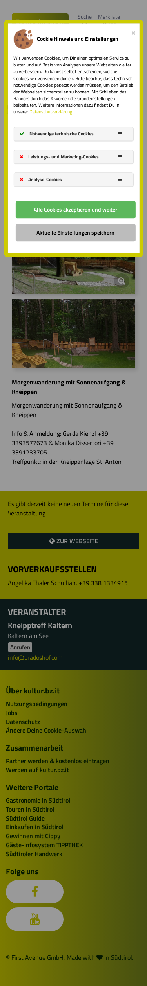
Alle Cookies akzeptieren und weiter (75, 209)
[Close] (133, 31)
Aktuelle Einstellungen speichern (75, 232)
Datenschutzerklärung (50, 112)
